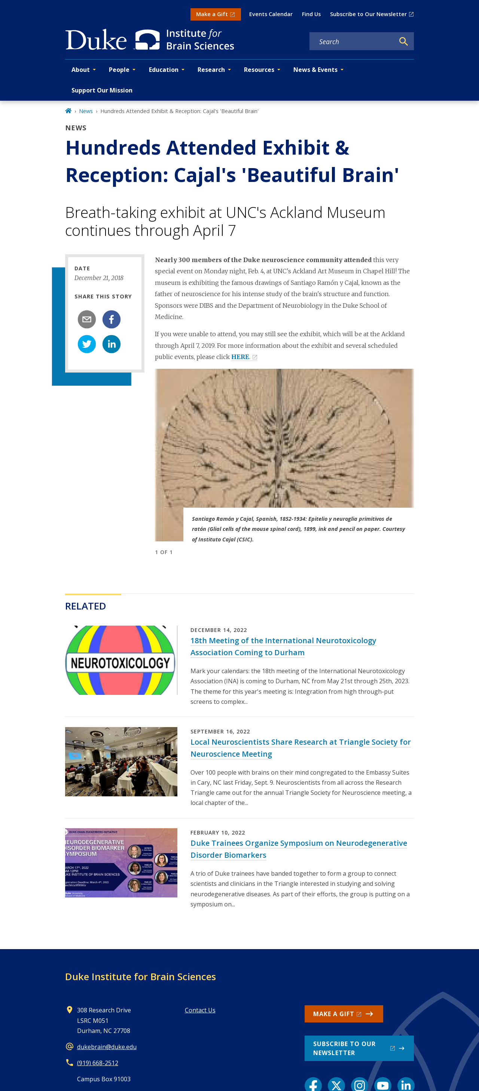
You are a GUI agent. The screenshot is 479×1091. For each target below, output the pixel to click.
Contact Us (200, 1010)
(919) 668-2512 (97, 1063)
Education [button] (164, 70)
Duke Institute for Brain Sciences (140, 976)
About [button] (80, 70)
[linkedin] (111, 344)
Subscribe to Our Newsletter (368, 14)
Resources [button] (259, 70)
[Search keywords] (352, 41)
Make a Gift (212, 14)
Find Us (311, 14)
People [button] (119, 70)
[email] (86, 319)
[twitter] (86, 344)
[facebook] (111, 319)
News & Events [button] (315, 70)
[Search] (404, 41)
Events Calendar (271, 14)
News (86, 111)
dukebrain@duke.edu (107, 1047)
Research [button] (211, 70)
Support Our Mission (101, 90)
